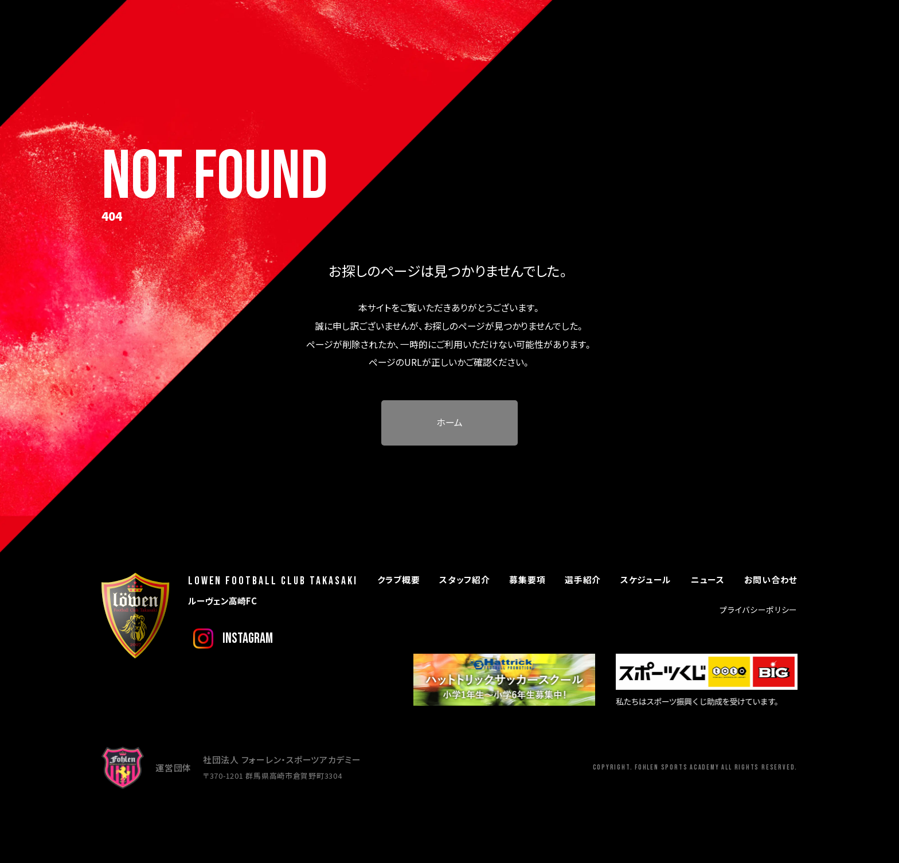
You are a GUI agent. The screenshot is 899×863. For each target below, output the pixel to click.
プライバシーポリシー (759, 609)
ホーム (449, 422)
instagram (247, 638)
